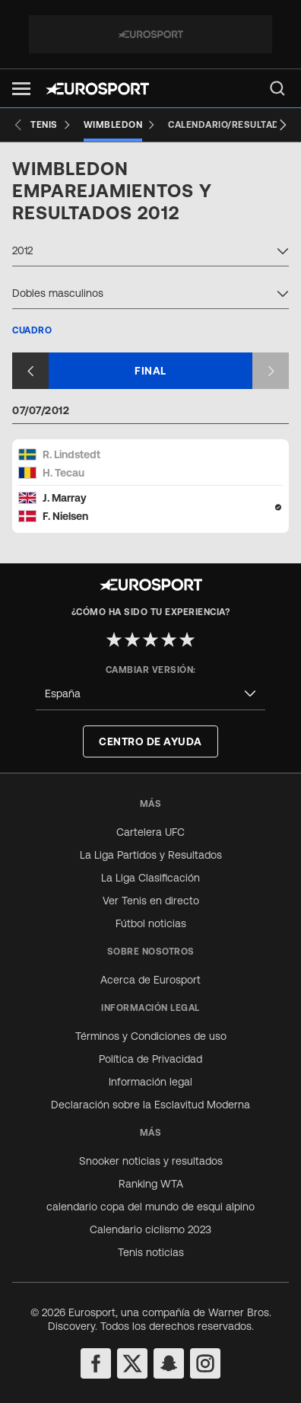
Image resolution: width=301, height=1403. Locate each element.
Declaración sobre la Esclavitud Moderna (150, 1104)
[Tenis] (51, 125)
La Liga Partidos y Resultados (151, 855)
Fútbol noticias (151, 923)
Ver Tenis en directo (151, 900)
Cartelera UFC (150, 832)
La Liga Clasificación (150, 878)
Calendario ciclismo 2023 (150, 1229)
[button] (21, 88)
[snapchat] (169, 1363)
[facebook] (96, 1363)
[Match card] (150, 485)
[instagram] (205, 1363)
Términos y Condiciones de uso (151, 1036)
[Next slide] (283, 125)
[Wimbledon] (120, 125)
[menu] (277, 88)
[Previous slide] (18, 125)
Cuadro (32, 330)
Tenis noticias (151, 1252)
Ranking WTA (151, 1184)
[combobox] (150, 252)
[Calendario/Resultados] (230, 125)
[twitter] (132, 1363)
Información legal (150, 1082)
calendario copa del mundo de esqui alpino (150, 1207)
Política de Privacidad (150, 1059)
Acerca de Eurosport (150, 980)
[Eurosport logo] (97, 88)
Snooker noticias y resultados (151, 1161)
